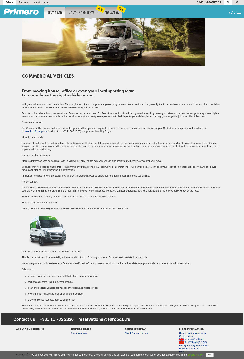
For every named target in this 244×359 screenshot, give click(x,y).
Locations (182, 11)
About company (41, 2)
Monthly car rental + (84, 11)
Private (9, 2)
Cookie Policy (195, 354)
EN (228, 2)
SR (236, 2)
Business (23, 2)
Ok (209, 354)
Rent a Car (54, 12)
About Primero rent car (136, 333)
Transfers (113, 11)
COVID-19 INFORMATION (209, 2)
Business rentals (79, 333)
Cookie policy (186, 336)
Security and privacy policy (192, 333)
